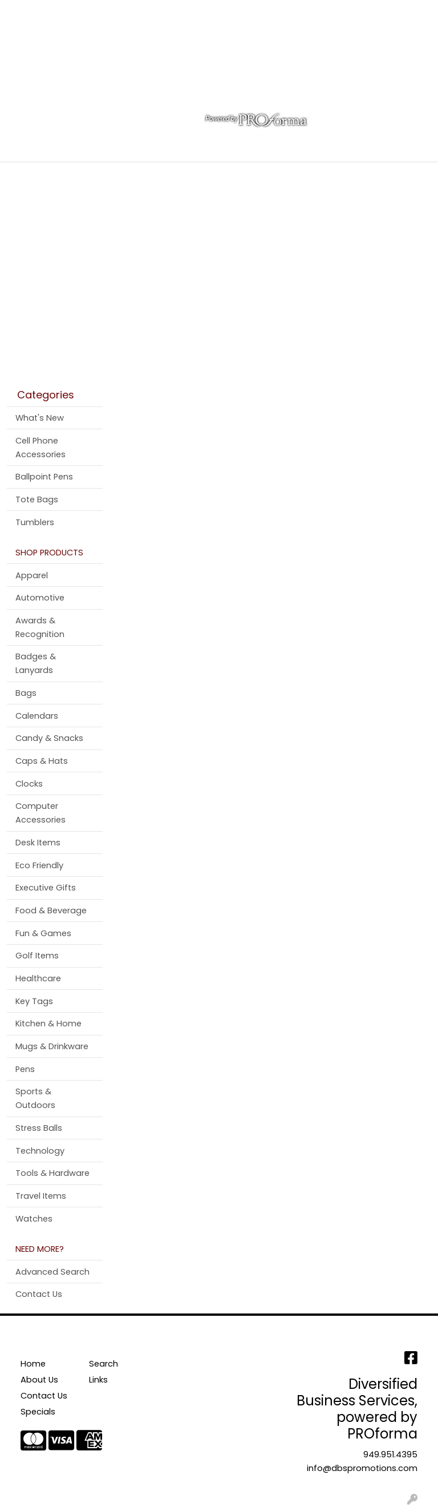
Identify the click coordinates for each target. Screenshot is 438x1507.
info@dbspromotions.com (362, 1468)
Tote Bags (36, 499)
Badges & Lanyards (35, 663)
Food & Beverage (51, 910)
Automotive (39, 597)
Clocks (29, 783)
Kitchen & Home (48, 1023)
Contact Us (119, 12)
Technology (39, 1151)
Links (98, 1379)
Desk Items (37, 842)
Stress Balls (38, 1128)
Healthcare (38, 978)
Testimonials (39, 37)
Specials (38, 1411)
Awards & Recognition (39, 627)
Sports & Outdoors (35, 1098)
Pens (25, 1069)
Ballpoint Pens (44, 476)
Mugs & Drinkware (51, 1046)
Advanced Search (52, 1272)
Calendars (36, 716)
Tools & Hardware (52, 1173)
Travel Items (40, 1196)
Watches (33, 1218)
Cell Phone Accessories (40, 447)
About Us (66, 12)
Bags (25, 693)
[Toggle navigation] (18, 148)
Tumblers (34, 522)
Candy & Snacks (49, 738)
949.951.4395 (390, 1454)
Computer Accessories (40, 812)
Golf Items (37, 955)
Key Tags (34, 1001)
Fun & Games (43, 933)
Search (264, 12)
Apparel (31, 575)
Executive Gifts (45, 887)
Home (24, 12)
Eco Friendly (39, 865)
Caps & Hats (41, 761)
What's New (39, 418)
